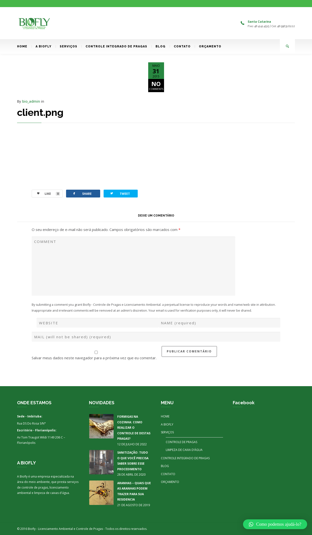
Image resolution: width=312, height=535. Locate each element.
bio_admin (31, 101)
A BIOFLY (41, 46)
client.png (40, 112)
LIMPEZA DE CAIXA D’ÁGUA (184, 450)
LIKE (46, 194)
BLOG (158, 46)
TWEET (120, 193)
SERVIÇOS (66, 46)
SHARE (82, 193)
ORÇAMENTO (208, 46)
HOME (22, 46)
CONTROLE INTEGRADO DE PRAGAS (114, 46)
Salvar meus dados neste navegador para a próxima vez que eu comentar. (94, 357)
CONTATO (180, 46)
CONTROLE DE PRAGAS (181, 442)
